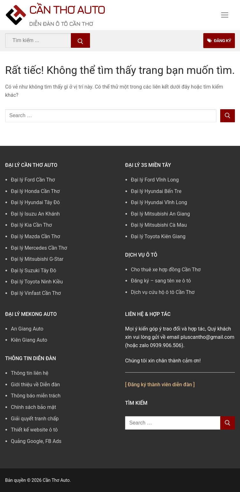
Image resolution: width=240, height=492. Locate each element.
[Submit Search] (80, 40)
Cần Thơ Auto (67, 9)
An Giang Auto (27, 329)
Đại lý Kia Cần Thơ (31, 225)
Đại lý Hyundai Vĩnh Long (159, 202)
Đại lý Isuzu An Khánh (35, 214)
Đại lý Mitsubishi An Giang (160, 214)
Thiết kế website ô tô (34, 430)
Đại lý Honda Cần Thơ (35, 191)
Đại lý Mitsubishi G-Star (37, 259)
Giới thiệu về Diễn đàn (35, 384)
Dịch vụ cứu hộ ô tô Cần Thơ (162, 292)
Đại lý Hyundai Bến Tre (156, 191)
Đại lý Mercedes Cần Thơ (39, 248)
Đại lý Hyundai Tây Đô (35, 202)
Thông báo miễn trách (36, 396)
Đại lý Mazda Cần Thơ (35, 236)
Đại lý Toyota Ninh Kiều (37, 282)
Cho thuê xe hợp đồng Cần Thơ (165, 270)
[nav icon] (224, 15)
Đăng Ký (218, 40)
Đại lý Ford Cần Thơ (33, 180)
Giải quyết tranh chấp (35, 419)
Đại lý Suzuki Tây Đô (33, 270)
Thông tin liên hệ (30, 373)
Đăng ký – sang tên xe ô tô (161, 281)
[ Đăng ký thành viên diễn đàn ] (160, 384)
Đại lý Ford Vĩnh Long (155, 180)
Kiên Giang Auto (29, 340)
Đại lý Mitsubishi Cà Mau (159, 225)
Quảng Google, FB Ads (36, 441)
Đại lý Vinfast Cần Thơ (36, 293)
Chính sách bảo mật (33, 407)
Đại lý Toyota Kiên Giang (158, 236)
